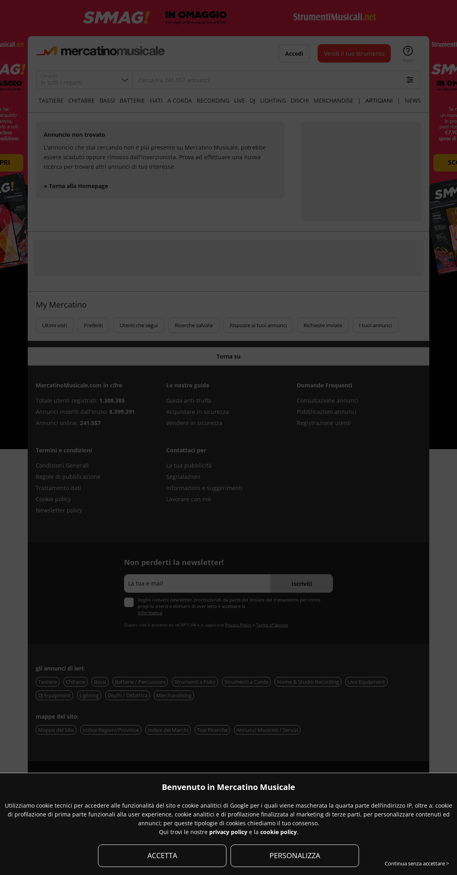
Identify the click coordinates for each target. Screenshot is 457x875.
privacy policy (228, 832)
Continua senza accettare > (417, 863)
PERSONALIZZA (294, 855)
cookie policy (278, 832)
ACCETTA (162, 855)
